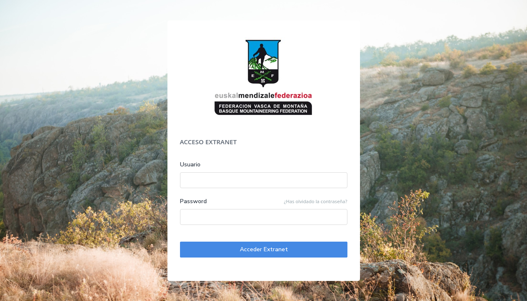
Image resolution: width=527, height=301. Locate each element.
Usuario (190, 164)
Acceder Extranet (263, 249)
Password (193, 201)
